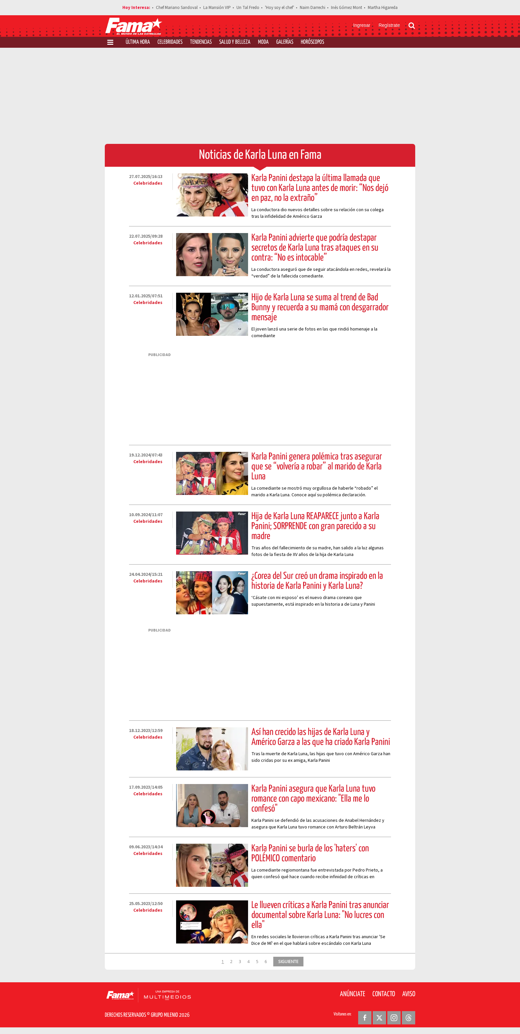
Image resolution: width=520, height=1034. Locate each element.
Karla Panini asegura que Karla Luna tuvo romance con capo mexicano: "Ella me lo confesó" (313, 799)
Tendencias (201, 42)
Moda (263, 42)
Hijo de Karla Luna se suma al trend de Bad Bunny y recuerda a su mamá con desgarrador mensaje (320, 307)
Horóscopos (312, 42)
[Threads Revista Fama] (408, 1017)
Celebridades (170, 42)
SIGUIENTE (288, 961)
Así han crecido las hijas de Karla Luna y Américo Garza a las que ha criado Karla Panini (320, 737)
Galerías (284, 42)
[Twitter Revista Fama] (379, 1017)
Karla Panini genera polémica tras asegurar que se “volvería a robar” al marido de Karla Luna (316, 466)
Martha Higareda (383, 8)
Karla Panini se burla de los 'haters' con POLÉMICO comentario (310, 853)
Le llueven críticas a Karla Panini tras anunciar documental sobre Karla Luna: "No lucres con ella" (320, 915)
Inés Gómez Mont (346, 8)
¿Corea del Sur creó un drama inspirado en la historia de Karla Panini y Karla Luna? (317, 581)
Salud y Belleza (234, 42)
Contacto (383, 994)
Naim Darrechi (312, 8)
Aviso (408, 994)
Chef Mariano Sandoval (177, 8)
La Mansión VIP (217, 8)
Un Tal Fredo (247, 8)
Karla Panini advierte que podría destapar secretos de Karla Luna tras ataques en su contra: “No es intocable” (314, 248)
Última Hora (138, 42)
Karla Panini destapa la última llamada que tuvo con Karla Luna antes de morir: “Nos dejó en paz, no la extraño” (319, 188)
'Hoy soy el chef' (279, 8)
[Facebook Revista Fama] (364, 1017)
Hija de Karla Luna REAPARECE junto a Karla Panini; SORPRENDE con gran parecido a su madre (315, 526)
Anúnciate (352, 994)
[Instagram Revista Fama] (394, 1017)
